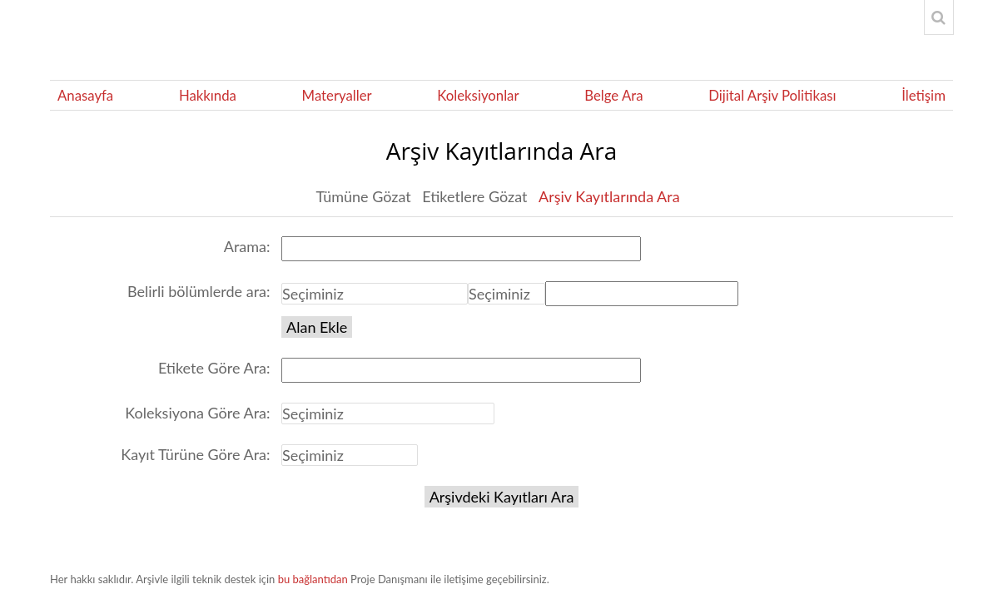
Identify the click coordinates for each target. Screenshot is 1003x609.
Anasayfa (85, 95)
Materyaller (337, 95)
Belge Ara (613, 95)
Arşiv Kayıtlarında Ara (609, 196)
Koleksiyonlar (478, 95)
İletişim (923, 95)
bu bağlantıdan (313, 579)
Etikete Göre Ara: (214, 368)
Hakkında (207, 95)
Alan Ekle (316, 327)
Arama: (247, 246)
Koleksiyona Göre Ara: (197, 413)
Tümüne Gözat (362, 196)
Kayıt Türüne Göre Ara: (195, 454)
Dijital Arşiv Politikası (772, 95)
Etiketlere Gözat (474, 196)
